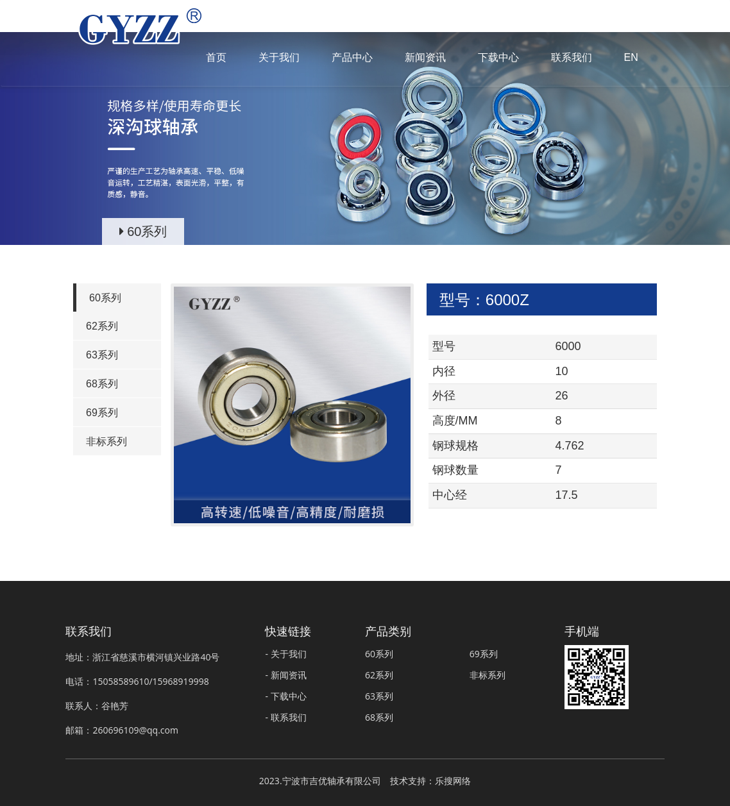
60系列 (105, 297)
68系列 (102, 383)
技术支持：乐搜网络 (430, 781)
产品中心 (352, 57)
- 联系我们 (285, 717)
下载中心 (498, 57)
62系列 (102, 326)
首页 (216, 57)
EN (631, 57)
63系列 (102, 354)
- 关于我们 (285, 654)
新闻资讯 (425, 57)
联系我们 (571, 57)
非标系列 (106, 441)
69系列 (102, 412)
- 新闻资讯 (285, 675)
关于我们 (279, 57)
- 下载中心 (285, 696)
